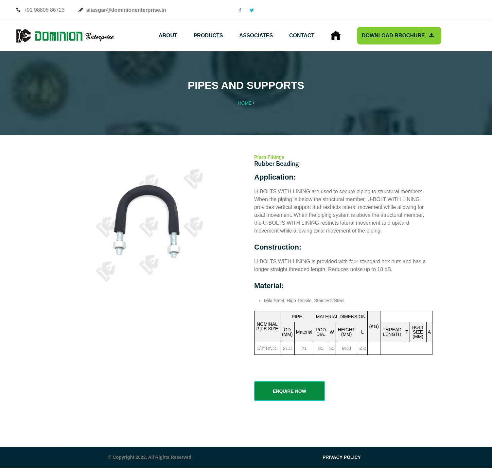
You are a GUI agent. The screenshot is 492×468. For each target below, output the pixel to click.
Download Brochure (398, 35)
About (168, 35)
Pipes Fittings (269, 157)
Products (208, 35)
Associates (256, 35)
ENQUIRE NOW (289, 391)
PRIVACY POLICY (342, 457)
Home (245, 103)
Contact (301, 35)
